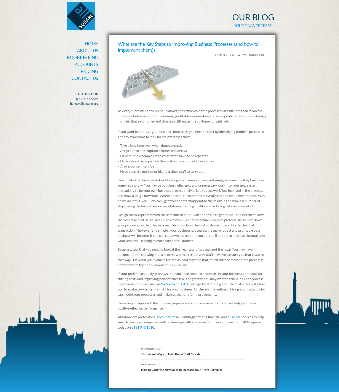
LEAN (183, 284)
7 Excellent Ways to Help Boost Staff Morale (192, 351)
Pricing (89, 71)
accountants (166, 317)
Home (91, 43)
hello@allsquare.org (84, 103)
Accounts (86, 64)
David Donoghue (253, 54)
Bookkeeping (82, 57)
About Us (87, 50)
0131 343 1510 (142, 327)
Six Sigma (168, 284)
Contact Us (85, 78)
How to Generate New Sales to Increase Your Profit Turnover (192, 366)
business (234, 317)
